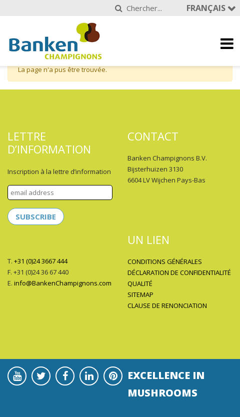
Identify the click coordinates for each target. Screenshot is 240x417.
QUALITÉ (140, 283)
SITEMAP (141, 294)
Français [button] (207, 8)
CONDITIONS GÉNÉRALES (165, 261)
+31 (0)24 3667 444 (41, 261)
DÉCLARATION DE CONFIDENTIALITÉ (179, 272)
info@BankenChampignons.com (63, 283)
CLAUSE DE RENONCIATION (167, 305)
